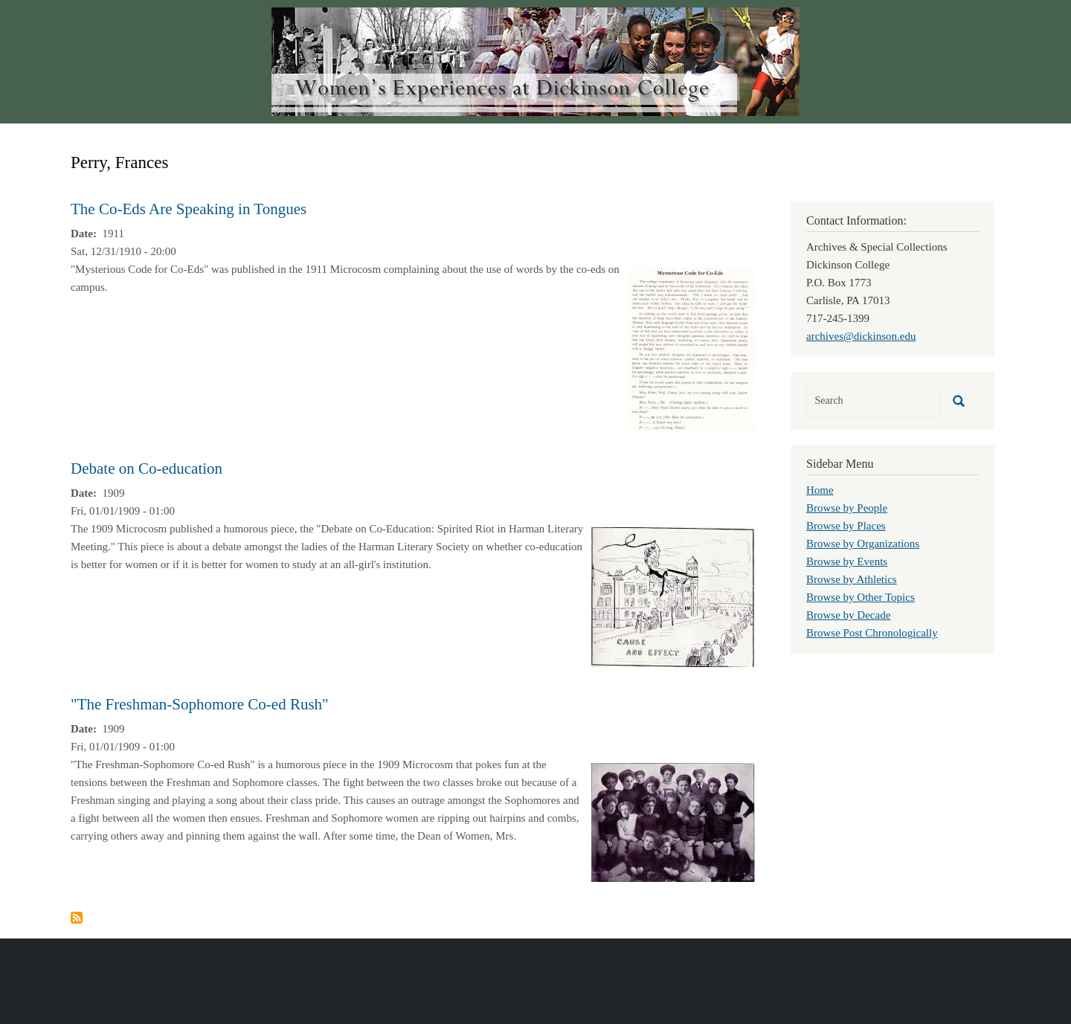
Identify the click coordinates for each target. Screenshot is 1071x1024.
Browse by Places (846, 526)
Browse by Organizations (862, 544)
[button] (692, 348)
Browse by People (846, 508)
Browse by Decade (848, 615)
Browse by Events (846, 561)
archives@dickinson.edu (861, 336)
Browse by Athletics (851, 579)
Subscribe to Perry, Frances (77, 918)
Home (820, 490)
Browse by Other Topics (860, 597)
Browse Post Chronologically (872, 633)
